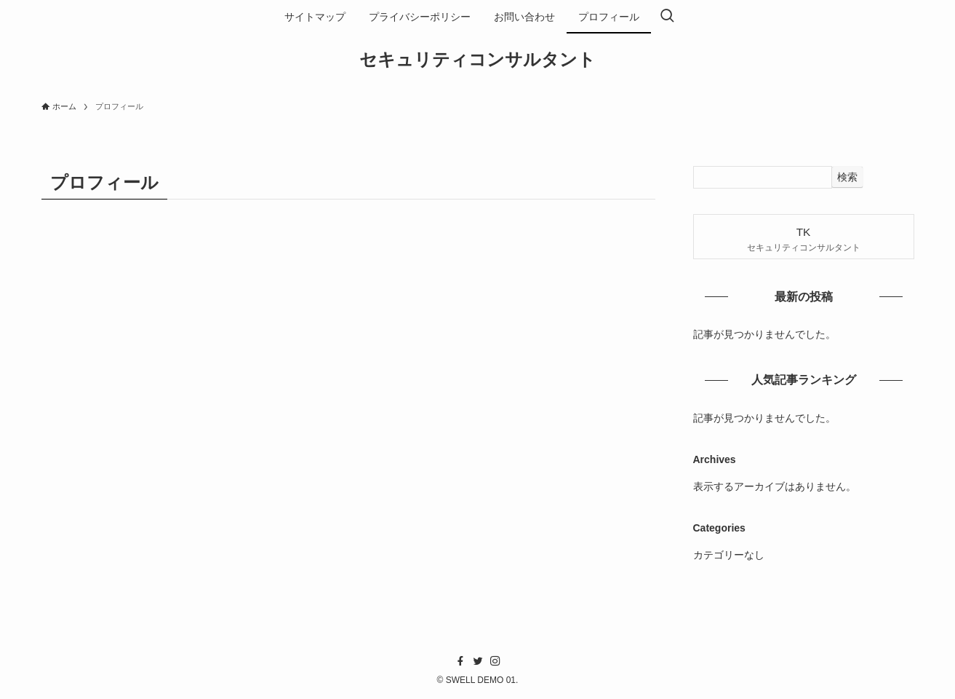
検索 (847, 177)
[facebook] (460, 661)
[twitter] (477, 661)
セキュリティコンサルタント (477, 59)
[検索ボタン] (667, 16)
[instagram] (495, 661)
